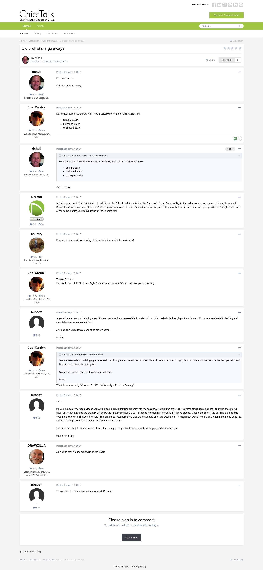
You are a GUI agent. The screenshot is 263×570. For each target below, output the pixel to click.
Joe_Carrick (36, 107)
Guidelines (53, 33)
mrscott (36, 312)
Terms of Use (121, 566)
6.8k (33, 94)
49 (41, 468)
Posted (68, 72)
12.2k (33, 130)
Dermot (36, 197)
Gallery (37, 33)
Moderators (70, 33)
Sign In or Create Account (226, 15)
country (36, 234)
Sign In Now (131, 537)
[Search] (217, 26)
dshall (38, 58)
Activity (40, 26)
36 (41, 224)
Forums (24, 33)
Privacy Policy (138, 566)
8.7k (33, 468)
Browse (27, 27)
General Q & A (60, 61)
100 (42, 130)
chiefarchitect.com (200, 5)
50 (41, 94)
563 (36, 335)
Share (210, 60)
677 (34, 256)
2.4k (33, 224)
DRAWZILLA (37, 445)
